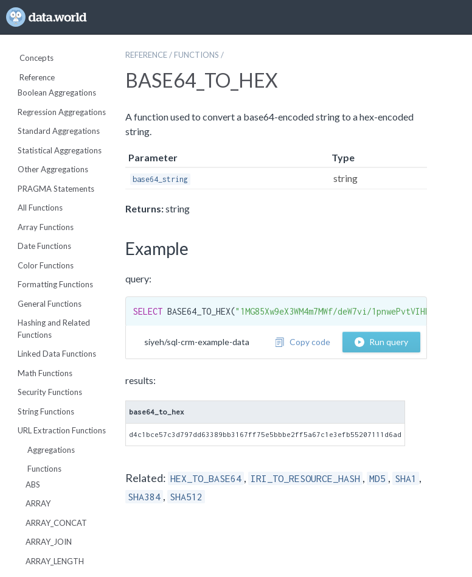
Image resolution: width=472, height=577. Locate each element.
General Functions (50, 304)
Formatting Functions (55, 284)
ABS (33, 484)
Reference (32, 77)
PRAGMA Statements (56, 189)
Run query (381, 341)
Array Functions (46, 227)
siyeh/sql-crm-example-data (196, 342)
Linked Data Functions (57, 353)
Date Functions (44, 246)
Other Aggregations (53, 169)
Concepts (32, 58)
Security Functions (50, 392)
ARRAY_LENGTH (55, 561)
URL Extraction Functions (62, 430)
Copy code (302, 341)
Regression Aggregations (62, 112)
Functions (39, 469)
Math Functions (45, 373)
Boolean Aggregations (57, 92)
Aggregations (46, 450)
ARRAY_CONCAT (56, 523)
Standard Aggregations (59, 131)
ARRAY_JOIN (49, 542)
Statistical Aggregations (60, 150)
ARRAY (38, 503)
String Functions (46, 411)
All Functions (40, 207)
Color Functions (46, 265)
